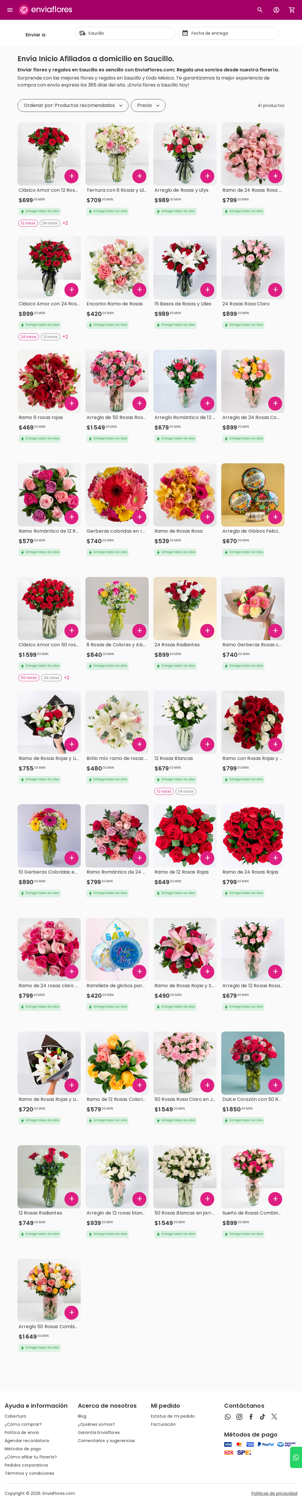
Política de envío (22, 1432)
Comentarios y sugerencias (106, 1441)
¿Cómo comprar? (23, 1424)
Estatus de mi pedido (173, 1416)
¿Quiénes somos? (96, 1424)
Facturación (163, 1424)
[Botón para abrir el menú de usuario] (276, 10)
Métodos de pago (23, 1449)
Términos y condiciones (29, 1473)
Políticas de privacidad (274, 1493)
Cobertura (15, 1416)
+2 (65, 223)
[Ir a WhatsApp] (296, 1457)
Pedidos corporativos (26, 1465)
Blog (82, 1416)
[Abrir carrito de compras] (292, 10)
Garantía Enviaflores (99, 1432)
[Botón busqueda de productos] (260, 10)
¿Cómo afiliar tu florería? (31, 1457)
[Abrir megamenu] (10, 10)
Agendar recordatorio (27, 1441)
